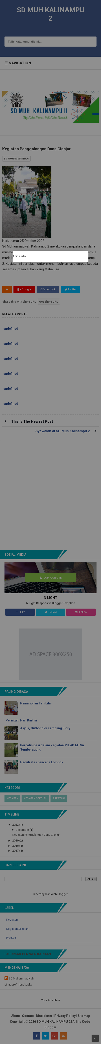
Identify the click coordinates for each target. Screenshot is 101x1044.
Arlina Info (19, 256)
